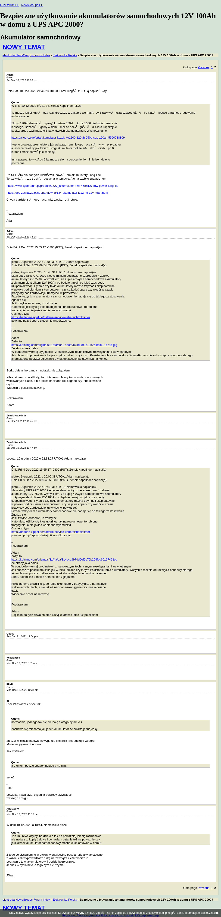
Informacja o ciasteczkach (200, 912)
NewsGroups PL (32, 5)
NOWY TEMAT (24, 46)
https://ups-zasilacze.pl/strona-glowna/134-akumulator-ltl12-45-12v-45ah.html (57, 192)
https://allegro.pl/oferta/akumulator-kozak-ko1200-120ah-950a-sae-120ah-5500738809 (68, 137)
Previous (203, 67)
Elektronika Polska (65, 55)
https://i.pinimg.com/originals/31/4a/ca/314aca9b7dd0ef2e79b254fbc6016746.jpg (64, 345)
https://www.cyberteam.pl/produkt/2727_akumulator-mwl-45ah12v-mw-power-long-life (62, 185)
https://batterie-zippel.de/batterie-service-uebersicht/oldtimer (50, 317)
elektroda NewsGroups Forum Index (26, 55)
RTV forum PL (9, 5)
